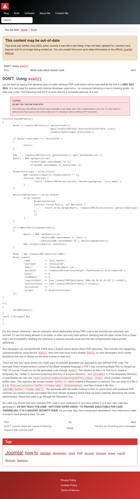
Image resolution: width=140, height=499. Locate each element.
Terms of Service (70, 490)
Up (69, 422)
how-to (31, 452)
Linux (71, 453)
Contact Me (60, 13)
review (111, 453)
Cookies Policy (69, 485)
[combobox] (17, 20)
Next (133, 70)
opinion (45, 453)
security (89, 453)
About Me (43, 13)
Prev (6, 70)
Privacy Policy (68, 480)
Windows (10, 460)
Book (15, 13)
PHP (80, 453)
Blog (5, 13)
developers (60, 453)
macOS (121, 453)
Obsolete (101, 453)
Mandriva (22, 460)
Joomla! (14, 452)
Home (70, 427)
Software (28, 13)
